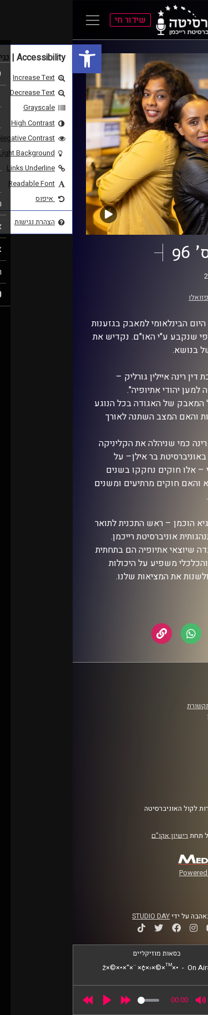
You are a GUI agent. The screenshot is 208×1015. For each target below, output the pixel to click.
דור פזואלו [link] (131, 297)
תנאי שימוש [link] (171, 761)
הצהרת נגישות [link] (168, 771)
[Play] (34, 1000)
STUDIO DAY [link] (78, 916)
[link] (14, 58)
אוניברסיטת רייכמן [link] (161, 716)
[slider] (76, 1000)
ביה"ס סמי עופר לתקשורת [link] (151, 706)
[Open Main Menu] (20, 20)
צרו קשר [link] (177, 782)
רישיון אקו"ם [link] (97, 835)
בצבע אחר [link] (150, 287)
